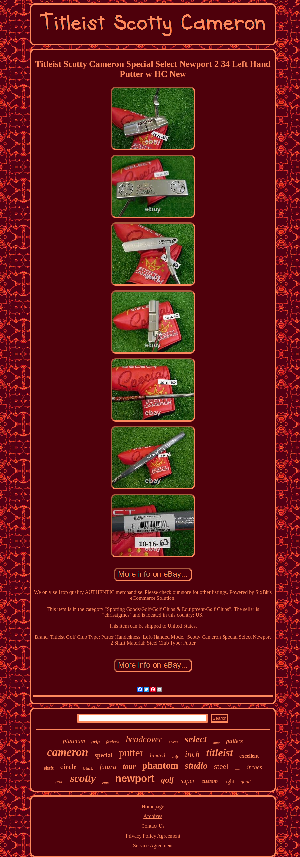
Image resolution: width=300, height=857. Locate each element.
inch (192, 754)
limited (157, 755)
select (196, 739)
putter (131, 753)
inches (254, 767)
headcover (144, 739)
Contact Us (153, 826)
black (88, 768)
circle (68, 766)
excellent (249, 756)
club (105, 783)
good (246, 781)
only (175, 756)
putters (234, 741)
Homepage (153, 806)
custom (209, 781)
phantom (160, 765)
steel (221, 766)
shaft (49, 768)
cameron (67, 752)
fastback (112, 742)
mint (216, 743)
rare (237, 769)
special (104, 755)
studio (196, 766)
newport (135, 778)
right (229, 781)
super (188, 780)
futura (108, 767)
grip (95, 741)
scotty (83, 778)
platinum (74, 740)
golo (59, 781)
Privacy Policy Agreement (153, 835)
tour (129, 766)
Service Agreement (153, 845)
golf (167, 779)
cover (173, 741)
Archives (152, 816)
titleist (219, 753)
